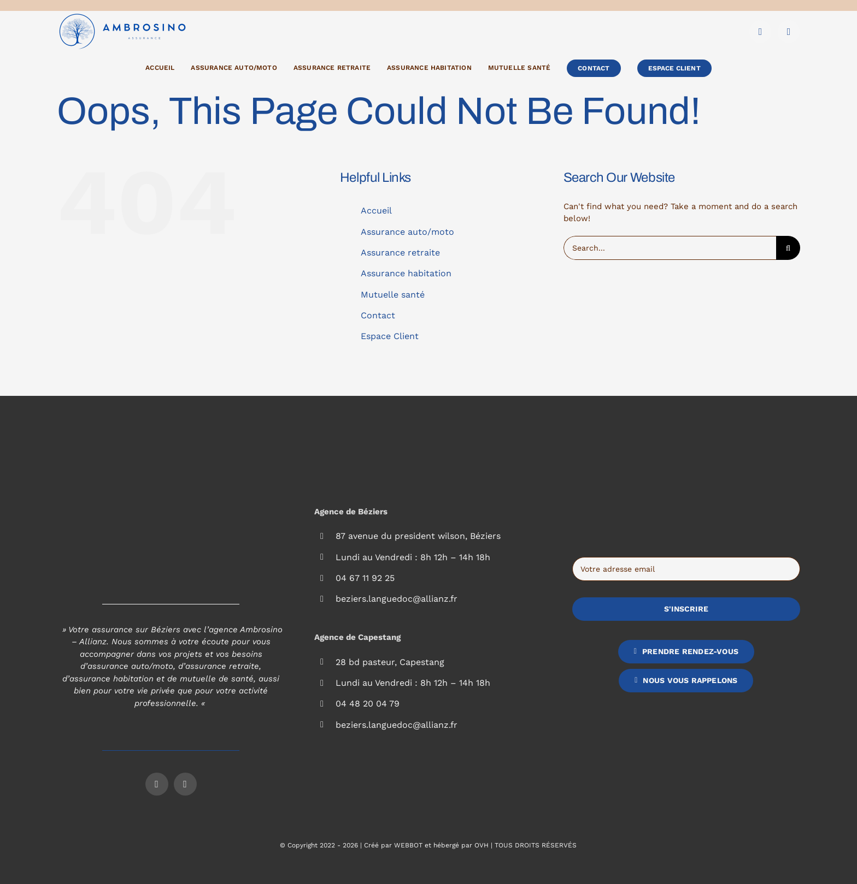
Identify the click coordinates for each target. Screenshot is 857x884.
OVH (481, 845)
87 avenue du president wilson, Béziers (418, 536)
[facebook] (760, 31)
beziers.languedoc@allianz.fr (396, 599)
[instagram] (788, 31)
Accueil (376, 210)
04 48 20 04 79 (368, 703)
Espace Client (390, 336)
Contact (378, 315)
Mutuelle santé (393, 294)
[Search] (788, 248)
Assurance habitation (406, 273)
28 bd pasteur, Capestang (390, 662)
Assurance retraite (400, 252)
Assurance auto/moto (407, 232)
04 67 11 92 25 (365, 578)
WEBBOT (408, 845)
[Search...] (669, 248)
